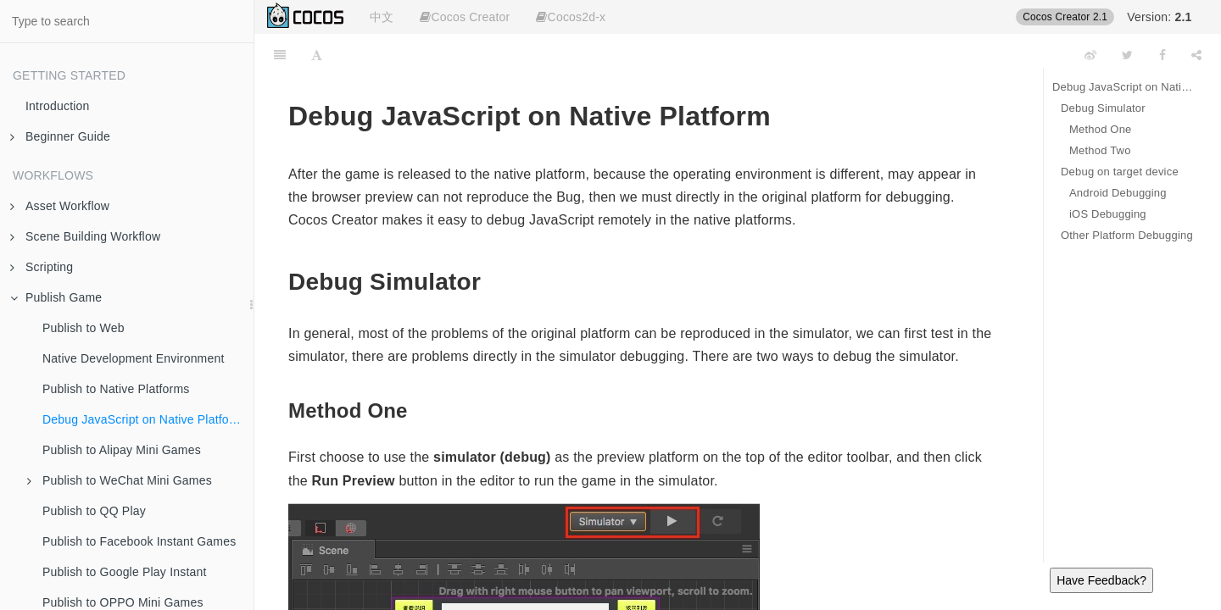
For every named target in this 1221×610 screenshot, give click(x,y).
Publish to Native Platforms (115, 389)
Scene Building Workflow (85, 236)
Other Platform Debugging (1127, 235)
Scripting (41, 267)
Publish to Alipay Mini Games (121, 450)
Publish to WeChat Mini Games (119, 480)
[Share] (1196, 55)
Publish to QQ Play (94, 511)
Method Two (1100, 150)
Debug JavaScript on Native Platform (142, 419)
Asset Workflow (59, 206)
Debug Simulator (1103, 108)
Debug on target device (1120, 171)
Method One (1100, 129)
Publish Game (56, 297)
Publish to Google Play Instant (124, 572)
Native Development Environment (133, 358)
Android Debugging (1118, 192)
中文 (381, 17)
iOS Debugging (1107, 214)
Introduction (57, 106)
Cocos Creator (465, 17)
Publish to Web (83, 328)
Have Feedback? (1101, 580)
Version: (1159, 17)
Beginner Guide (60, 136)
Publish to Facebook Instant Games (139, 541)
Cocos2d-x (570, 17)
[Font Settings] (316, 55)
